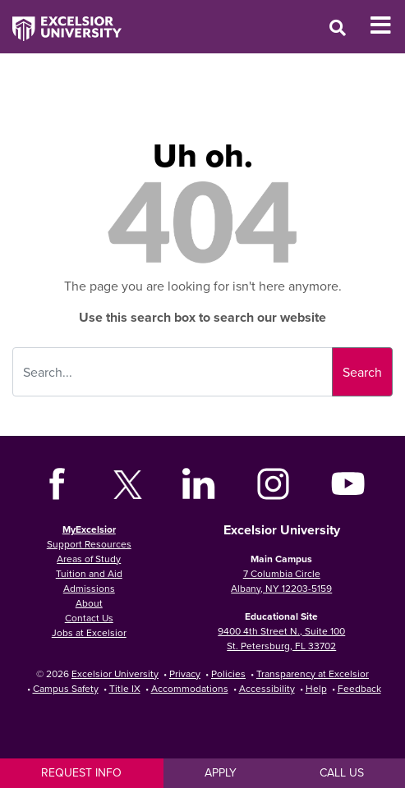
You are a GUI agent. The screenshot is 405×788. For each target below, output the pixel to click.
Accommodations (189, 688)
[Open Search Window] (337, 27)
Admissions (89, 588)
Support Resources (89, 544)
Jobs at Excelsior (89, 632)
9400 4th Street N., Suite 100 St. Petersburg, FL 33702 (281, 638)
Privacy (184, 673)
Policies (228, 673)
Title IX (124, 688)
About (89, 603)
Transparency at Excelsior (312, 673)
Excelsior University (115, 673)
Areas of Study (89, 559)
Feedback (359, 688)
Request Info (81, 772)
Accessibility (267, 688)
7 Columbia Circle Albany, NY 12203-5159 (281, 580)
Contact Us (89, 618)
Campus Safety (66, 688)
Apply (221, 772)
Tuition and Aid (89, 573)
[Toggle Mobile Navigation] (387, 25)
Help (316, 688)
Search (362, 372)
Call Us (342, 772)
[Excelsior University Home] (61, 20)
